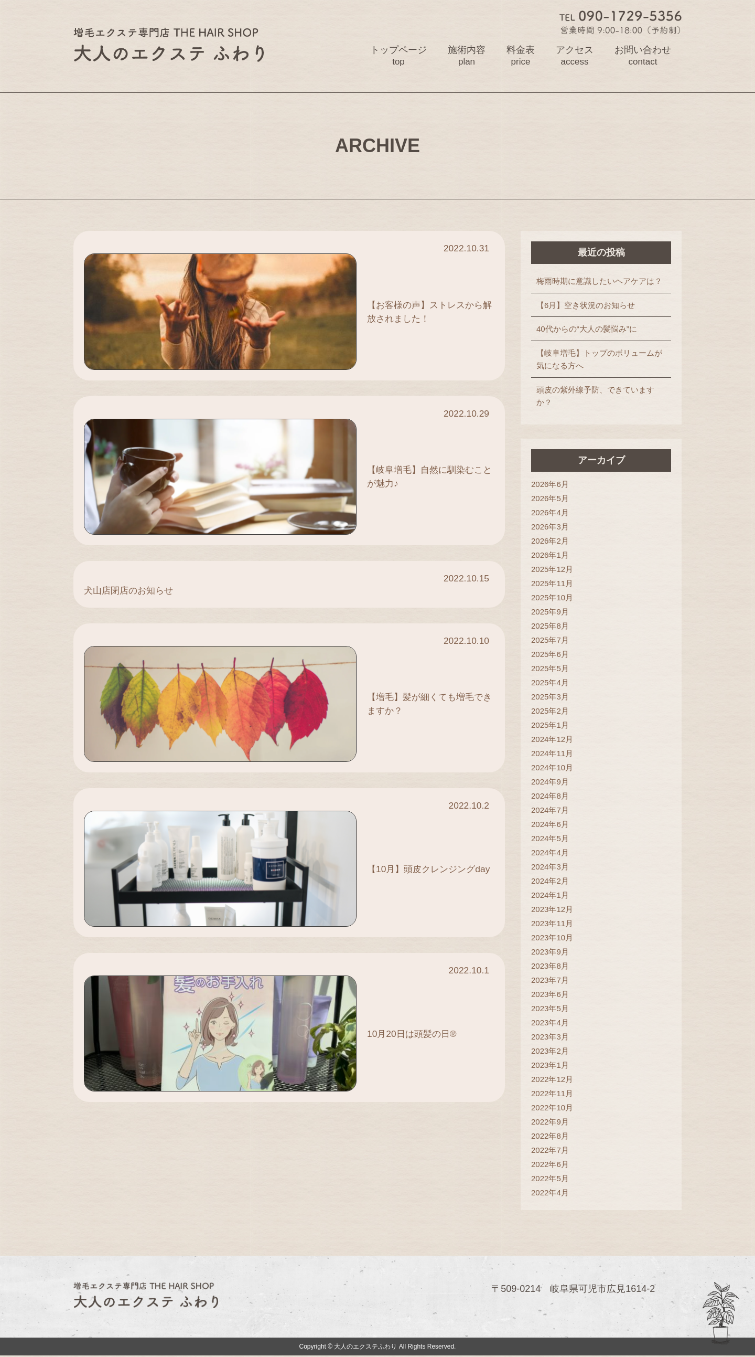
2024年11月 (555, 753)
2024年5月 (552, 838)
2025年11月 (555, 583)
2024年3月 (552, 867)
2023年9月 (552, 952)
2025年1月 (552, 725)
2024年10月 (555, 768)
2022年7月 (552, 1150)
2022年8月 (552, 1136)
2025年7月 (552, 640)
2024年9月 (552, 782)
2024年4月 (552, 853)
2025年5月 (552, 668)
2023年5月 (552, 1008)
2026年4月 (552, 512)
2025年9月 (552, 612)
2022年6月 (552, 1164)
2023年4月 (552, 1023)
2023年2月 (552, 1051)
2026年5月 (552, 498)
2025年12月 (555, 569)
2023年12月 (555, 909)
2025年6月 (552, 654)
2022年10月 (555, 1108)
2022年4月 (552, 1193)
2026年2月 (552, 541)
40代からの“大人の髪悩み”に (589, 329)
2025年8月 (552, 626)
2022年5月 (552, 1178)
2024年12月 (555, 739)
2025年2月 (552, 711)
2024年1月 (552, 895)
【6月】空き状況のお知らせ (588, 305)
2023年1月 (552, 1065)
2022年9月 (552, 1122)
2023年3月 (552, 1037)
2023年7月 (552, 980)
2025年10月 (555, 597)
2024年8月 (552, 796)
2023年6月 (552, 994)
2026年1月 (552, 555)
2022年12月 (555, 1079)
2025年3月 (552, 697)
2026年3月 (552, 527)
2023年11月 (555, 923)
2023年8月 (552, 966)
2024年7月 (552, 810)
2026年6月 (552, 484)
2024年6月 (552, 824)
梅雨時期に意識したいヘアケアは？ (602, 281)
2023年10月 (555, 938)
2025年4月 (552, 682)
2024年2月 (552, 881)
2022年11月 (555, 1093)
